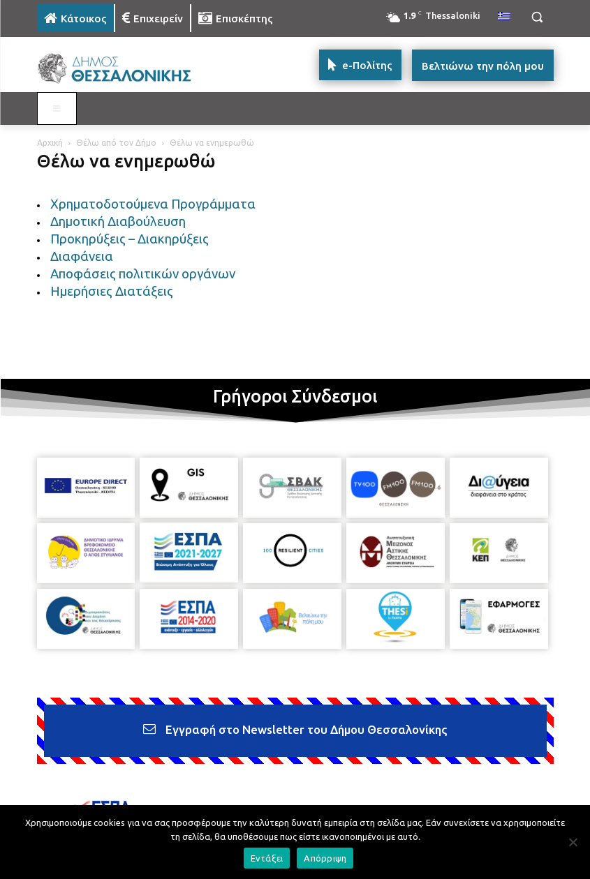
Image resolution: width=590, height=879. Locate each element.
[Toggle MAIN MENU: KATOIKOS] (57, 109)
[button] (537, 17)
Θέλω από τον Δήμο (116, 142)
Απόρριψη (325, 858)
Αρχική (50, 142)
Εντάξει (267, 858)
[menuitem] (504, 16)
